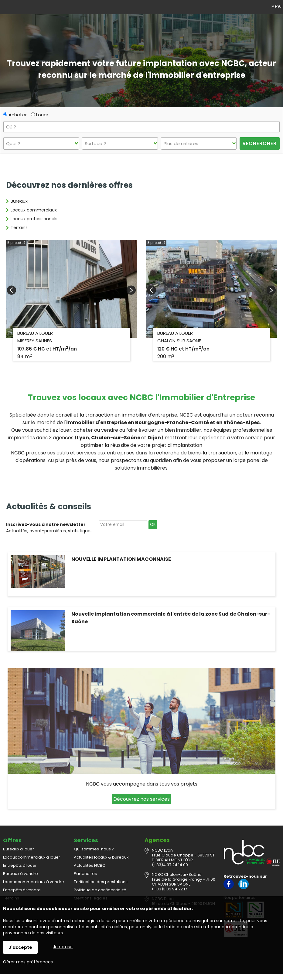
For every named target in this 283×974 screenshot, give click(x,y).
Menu (276, 6)
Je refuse (63, 947)
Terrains (19, 227)
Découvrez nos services (141, 799)
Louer (39, 114)
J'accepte (20, 947)
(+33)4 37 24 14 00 (170, 865)
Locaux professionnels (34, 219)
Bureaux (19, 201)
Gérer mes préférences (28, 962)
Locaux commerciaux (34, 210)
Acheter (15, 114)
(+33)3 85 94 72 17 (169, 889)
